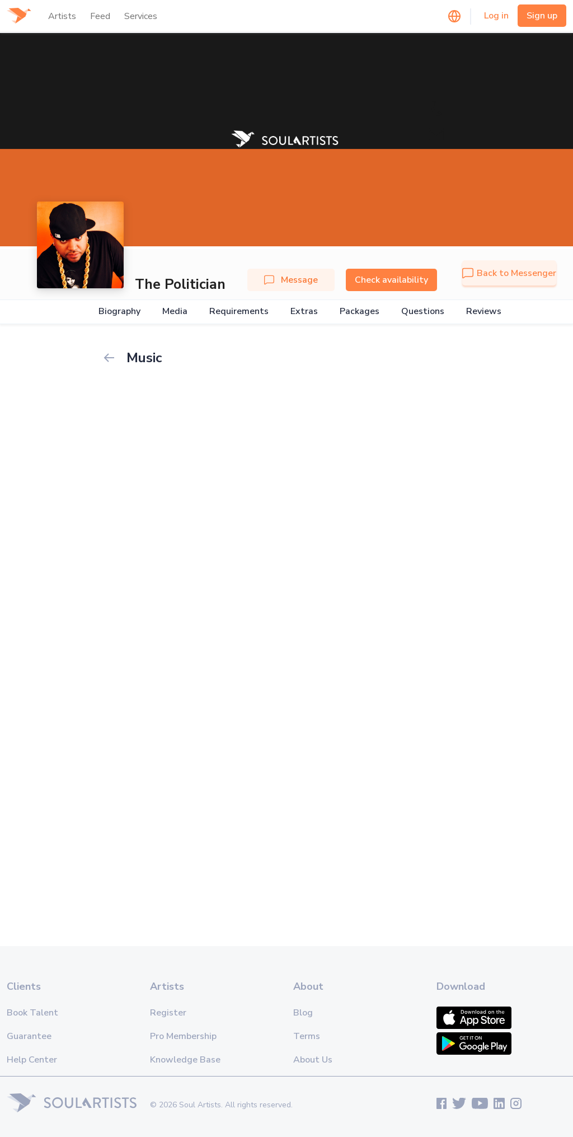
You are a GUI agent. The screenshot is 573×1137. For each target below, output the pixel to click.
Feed (100, 16)
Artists (62, 16)
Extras (304, 311)
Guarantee (29, 1036)
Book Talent (32, 1012)
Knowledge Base (185, 1059)
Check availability (391, 280)
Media (174, 311)
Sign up (542, 16)
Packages (359, 311)
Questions (422, 311)
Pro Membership (183, 1036)
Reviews (483, 311)
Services (140, 16)
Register (168, 1012)
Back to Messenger (509, 273)
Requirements (239, 311)
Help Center (32, 1059)
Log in (496, 16)
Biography (119, 311)
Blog (303, 1012)
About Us (312, 1059)
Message (291, 280)
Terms (306, 1036)
